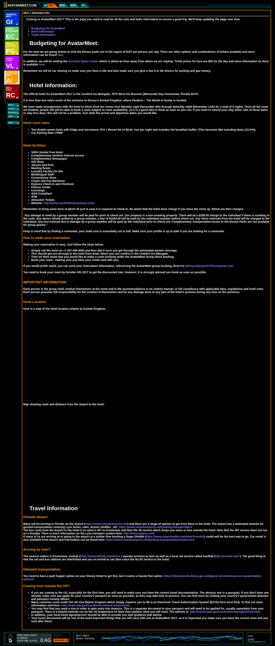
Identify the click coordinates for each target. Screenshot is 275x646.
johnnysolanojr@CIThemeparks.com (209, 265)
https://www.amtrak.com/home (100, 556)
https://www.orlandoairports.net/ (106, 523)
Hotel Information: (50, 85)
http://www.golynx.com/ (139, 533)
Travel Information (43, 34)
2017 (51, 5)
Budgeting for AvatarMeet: (61, 43)
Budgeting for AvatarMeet (48, 28)
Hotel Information (42, 31)
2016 (62, 5)
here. (60, 55)
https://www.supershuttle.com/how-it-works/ (175, 536)
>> (83, 5)
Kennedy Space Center (83, 61)
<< (46, 5)
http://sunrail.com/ (227, 556)
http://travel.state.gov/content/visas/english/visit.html (225, 611)
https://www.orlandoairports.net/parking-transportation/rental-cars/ (150, 539)
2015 (73, 5)
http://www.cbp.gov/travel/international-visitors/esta (95, 605)
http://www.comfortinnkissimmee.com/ (69, 203)
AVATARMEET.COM (22, 5)
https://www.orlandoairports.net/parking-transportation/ (155, 527)
